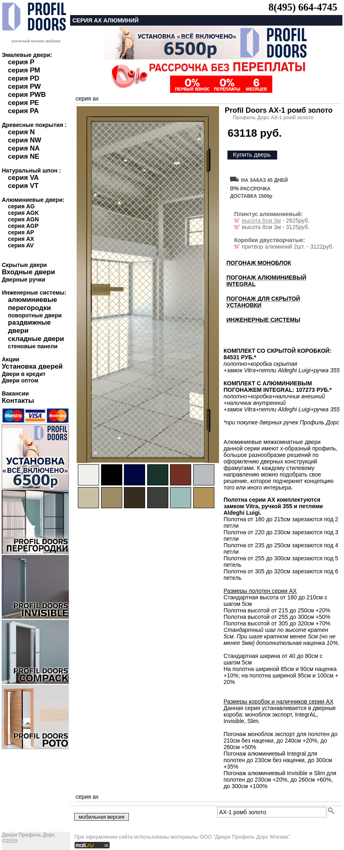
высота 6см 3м (261, 220)
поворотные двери (35, 315)
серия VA (23, 177)
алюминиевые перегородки (32, 304)
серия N (21, 132)
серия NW (24, 140)
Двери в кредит (23, 374)
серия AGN (23, 219)
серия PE (23, 103)
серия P (21, 62)
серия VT (23, 186)
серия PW (24, 86)
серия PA (23, 111)
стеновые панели (32, 346)
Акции (10, 359)
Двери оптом (20, 380)
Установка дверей (32, 366)
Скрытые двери (24, 265)
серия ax (87, 98)
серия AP (21, 232)
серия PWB (27, 94)
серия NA (24, 148)
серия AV (20, 245)
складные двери (36, 339)
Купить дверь (252, 154)
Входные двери (28, 272)
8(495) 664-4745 (303, 7)
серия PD (23, 78)
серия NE (23, 156)
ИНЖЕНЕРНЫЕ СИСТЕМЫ (263, 320)
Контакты (18, 400)
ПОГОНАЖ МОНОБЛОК (258, 263)
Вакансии (15, 393)
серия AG (21, 206)
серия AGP (23, 226)
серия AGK (23, 213)
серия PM (24, 70)
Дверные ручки (23, 279)
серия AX (21, 239)
